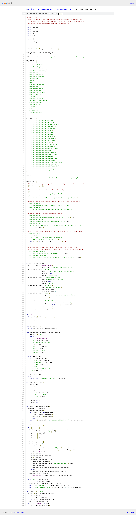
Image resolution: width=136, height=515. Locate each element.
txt (128, 512)
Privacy (16, 512)
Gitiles (11, 512)
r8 (22, 9)
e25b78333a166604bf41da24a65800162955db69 (47, 9)
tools (72, 9)
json (132, 512)
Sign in (132, 3)
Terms (22, 512)
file (60, 14)
